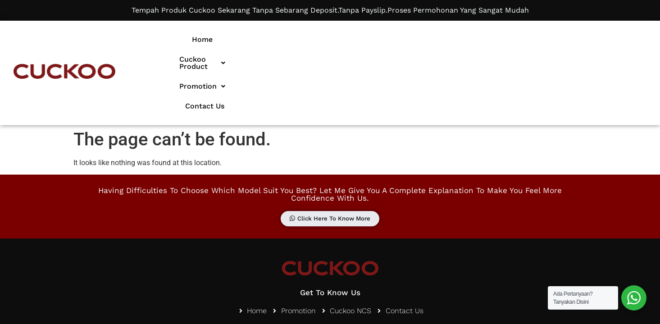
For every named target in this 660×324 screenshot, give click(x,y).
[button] (368, 40)
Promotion (442, 39)
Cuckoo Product (368, 39)
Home (306, 39)
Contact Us (503, 39)
